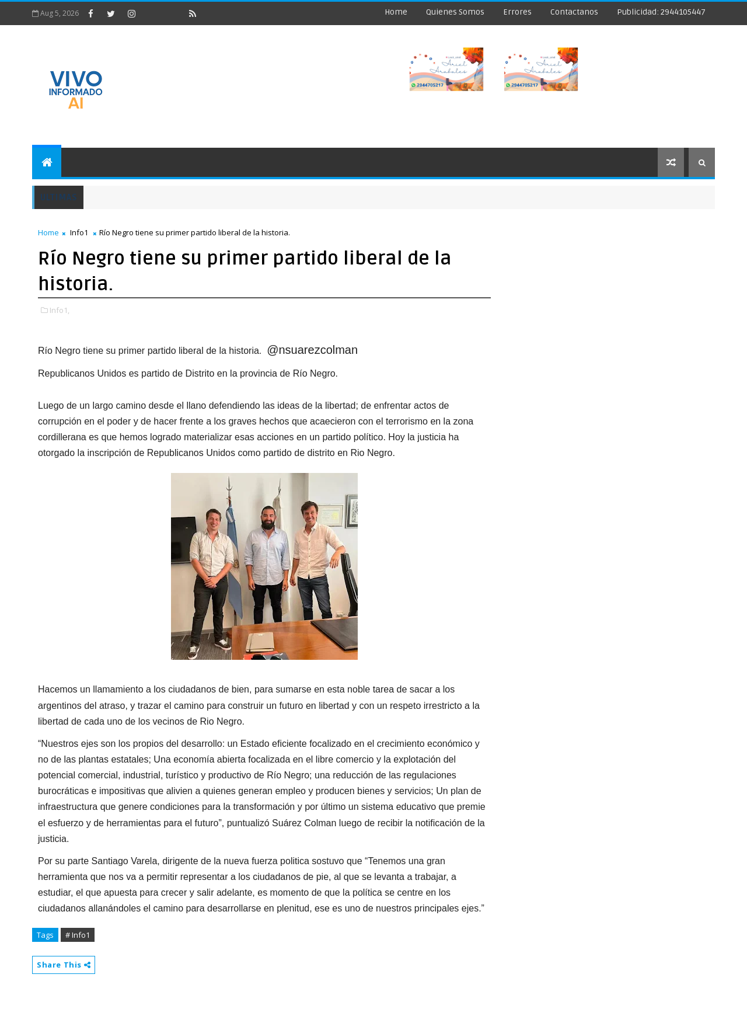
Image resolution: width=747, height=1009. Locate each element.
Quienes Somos (455, 12)
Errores (517, 12)
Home (396, 12)
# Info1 (77, 935)
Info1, (59, 310)
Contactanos (574, 12)
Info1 (79, 232)
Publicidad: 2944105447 (661, 12)
